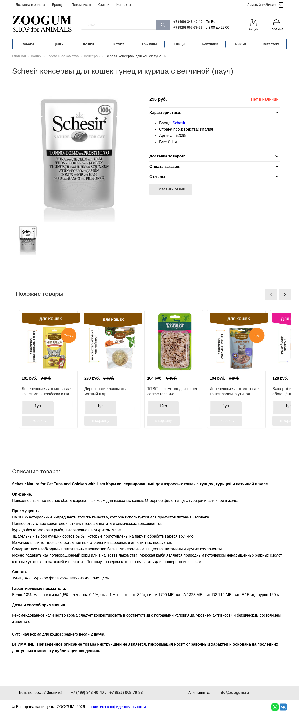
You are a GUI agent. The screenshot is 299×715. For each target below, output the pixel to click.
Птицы (179, 44)
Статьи (103, 5)
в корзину (38, 421)
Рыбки (240, 44)
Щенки (58, 44)
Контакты (123, 5)
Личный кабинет (265, 5)
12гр (163, 406)
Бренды (58, 5)
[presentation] (271, 294)
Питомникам (81, 5)
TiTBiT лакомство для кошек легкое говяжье (172, 391)
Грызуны (149, 44)
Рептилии (210, 44)
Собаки (27, 44)
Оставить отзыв (171, 189)
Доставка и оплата (30, 5)
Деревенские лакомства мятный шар (106, 391)
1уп (37, 406)
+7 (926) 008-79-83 (187, 27)
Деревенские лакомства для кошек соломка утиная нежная (235, 391)
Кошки (88, 44)
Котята (118, 44)
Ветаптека (271, 44)
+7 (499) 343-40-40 (187, 22)
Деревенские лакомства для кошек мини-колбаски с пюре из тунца (47, 391)
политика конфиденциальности (118, 707)
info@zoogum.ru (233, 692)
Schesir (178, 123)
